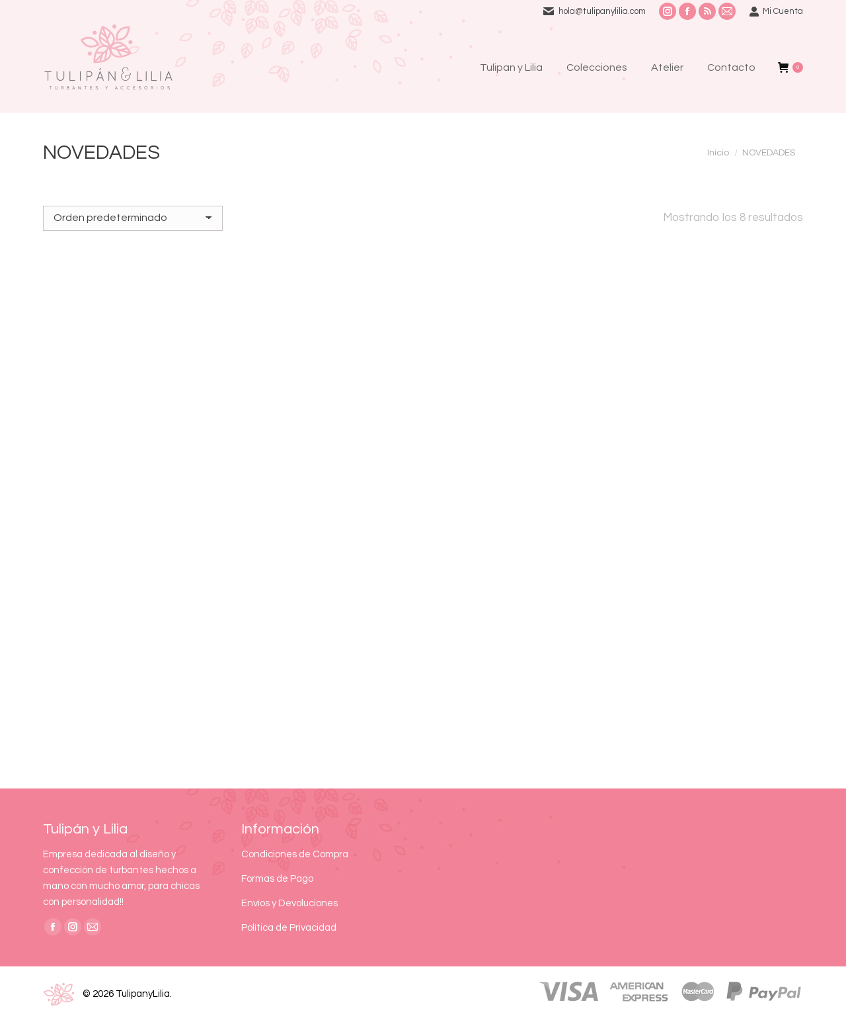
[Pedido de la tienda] (133, 218)
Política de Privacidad (288, 928)
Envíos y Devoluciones (289, 903)
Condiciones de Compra (294, 854)
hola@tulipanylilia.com (602, 11)
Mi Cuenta (776, 11)
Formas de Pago (277, 879)
